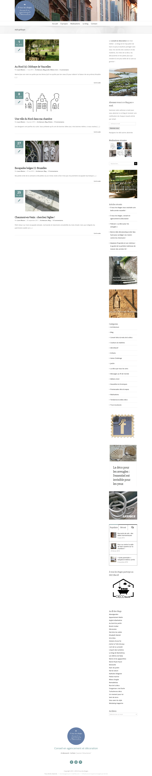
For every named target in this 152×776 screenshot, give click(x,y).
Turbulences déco (115, 691)
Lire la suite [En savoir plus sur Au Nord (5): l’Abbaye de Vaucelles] (97, 83)
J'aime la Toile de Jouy (116, 644)
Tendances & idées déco (119, 400)
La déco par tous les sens (119, 369)
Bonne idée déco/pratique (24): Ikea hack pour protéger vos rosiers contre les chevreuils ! (122, 235)
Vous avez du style (115, 700)
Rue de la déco (114, 685)
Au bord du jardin (115, 623)
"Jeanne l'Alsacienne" (83, 753)
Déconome (113, 629)
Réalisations (114, 395)
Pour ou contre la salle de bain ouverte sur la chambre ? (125, 546)
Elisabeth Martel (115, 635)
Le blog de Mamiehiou (117, 653)
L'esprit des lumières (116, 650)
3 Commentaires (53, 171)
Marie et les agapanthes (117, 659)
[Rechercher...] (121, 163)
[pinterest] (80, 762)
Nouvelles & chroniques (118, 384)
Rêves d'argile (114, 680)
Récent (123, 527)
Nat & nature (113, 671)
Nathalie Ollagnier (115, 674)
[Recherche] (135, 163)
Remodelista (113, 682)
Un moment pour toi (116, 694)
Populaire (114, 527)
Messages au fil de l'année (119, 374)
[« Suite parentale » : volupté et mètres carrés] (113, 558)
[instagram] (76, 762)
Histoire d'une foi (115, 641)
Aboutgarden (113, 614)
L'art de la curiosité (116, 647)
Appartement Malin (116, 617)
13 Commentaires (57, 220)
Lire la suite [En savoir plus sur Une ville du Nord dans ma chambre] (97, 132)
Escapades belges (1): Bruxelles (31, 168)
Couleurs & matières (117, 343)
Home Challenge (116, 358)
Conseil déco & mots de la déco (121, 337)
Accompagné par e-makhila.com (69, 774)
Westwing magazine (116, 703)
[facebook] (71, 762)
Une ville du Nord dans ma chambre (33, 118)
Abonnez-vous (114, 128)
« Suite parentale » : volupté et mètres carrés (126, 559)
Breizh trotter (114, 626)
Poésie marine (114, 677)
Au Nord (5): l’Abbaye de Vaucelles (33, 66)
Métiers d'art (54, 70)
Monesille (112, 665)
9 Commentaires (59, 122)
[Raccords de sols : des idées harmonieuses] (113, 534)
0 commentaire (64, 70)
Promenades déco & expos (119, 389)
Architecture (38, 70)
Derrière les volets (115, 632)
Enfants (50, 122)
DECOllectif (114, 348)
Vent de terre (113, 697)
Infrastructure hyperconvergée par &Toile (95, 774)
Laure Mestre (21, 70)
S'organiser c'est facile (117, 688)
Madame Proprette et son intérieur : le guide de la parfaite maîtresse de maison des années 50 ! (123, 246)
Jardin (48, 70)
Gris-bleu (112, 638)
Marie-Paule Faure (115, 662)
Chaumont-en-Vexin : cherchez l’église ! (35, 217)
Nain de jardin (114, 668)
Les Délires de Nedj (116, 656)
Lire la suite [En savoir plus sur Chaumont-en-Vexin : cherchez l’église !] (97, 233)
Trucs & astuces (115, 405)
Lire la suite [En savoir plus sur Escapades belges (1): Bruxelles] (97, 181)
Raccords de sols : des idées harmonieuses (125, 534)
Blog (44, 70)
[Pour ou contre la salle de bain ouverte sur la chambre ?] (113, 545)
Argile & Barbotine (115, 620)
